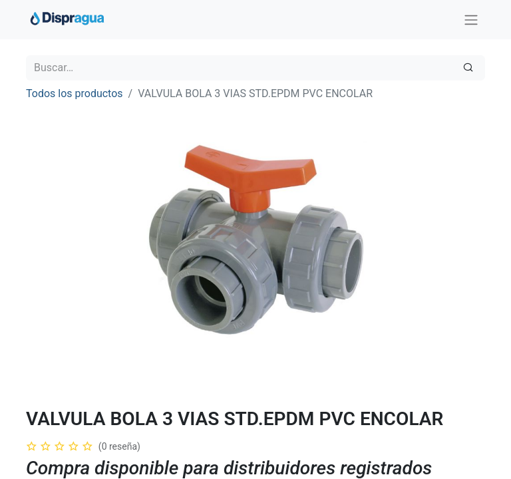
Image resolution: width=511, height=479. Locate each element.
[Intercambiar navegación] (471, 19)
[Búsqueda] (468, 67)
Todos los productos (74, 93)
